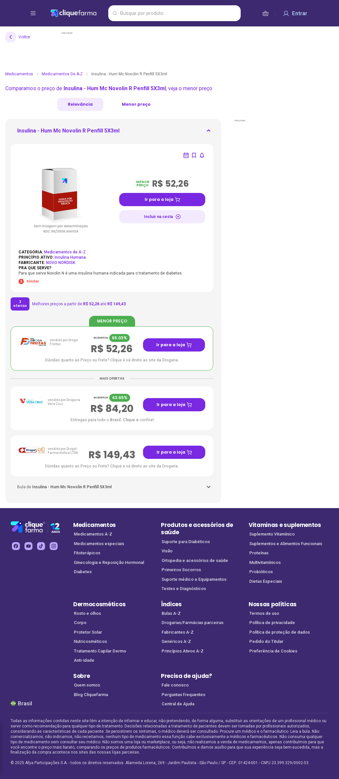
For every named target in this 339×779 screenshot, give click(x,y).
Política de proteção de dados (279, 632)
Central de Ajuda (178, 703)
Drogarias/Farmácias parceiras (192, 622)
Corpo (80, 622)
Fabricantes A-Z (178, 632)
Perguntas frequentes (183, 694)
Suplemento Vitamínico (272, 534)
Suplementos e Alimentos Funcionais (285, 543)
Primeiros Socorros (181, 569)
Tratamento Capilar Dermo (100, 651)
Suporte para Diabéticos (186, 541)
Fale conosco (175, 685)
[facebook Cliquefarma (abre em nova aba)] (16, 546)
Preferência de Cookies (273, 651)
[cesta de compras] (265, 13)
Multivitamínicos (265, 562)
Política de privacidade (272, 622)
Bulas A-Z (171, 613)
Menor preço (136, 104)
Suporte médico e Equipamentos (194, 579)
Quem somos (87, 685)
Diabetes (83, 571)
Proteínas (258, 552)
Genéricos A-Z (176, 641)
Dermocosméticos (99, 604)
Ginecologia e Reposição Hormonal (109, 562)
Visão (167, 550)
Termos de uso (264, 613)
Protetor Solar (88, 632)
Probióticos (261, 571)
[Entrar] (295, 13)
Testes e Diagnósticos (184, 588)
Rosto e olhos (87, 613)
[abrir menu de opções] (33, 13)
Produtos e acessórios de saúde (197, 528)
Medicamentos (19, 74)
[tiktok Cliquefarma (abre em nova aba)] (41, 546)
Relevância (80, 104)
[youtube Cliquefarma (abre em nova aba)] (28, 546)
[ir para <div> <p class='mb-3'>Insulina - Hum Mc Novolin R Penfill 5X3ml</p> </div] (68, 133)
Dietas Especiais (265, 581)
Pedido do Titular (266, 641)
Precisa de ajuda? (186, 676)
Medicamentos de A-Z (62, 74)
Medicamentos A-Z (93, 534)
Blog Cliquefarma (91, 694)
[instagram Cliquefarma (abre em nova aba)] (53, 546)
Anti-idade (84, 660)
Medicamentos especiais (99, 543)
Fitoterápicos (87, 552)
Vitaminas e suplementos (285, 525)
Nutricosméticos (90, 641)
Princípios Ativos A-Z (183, 651)
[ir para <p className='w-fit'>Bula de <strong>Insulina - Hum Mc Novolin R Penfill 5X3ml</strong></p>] (64, 487)
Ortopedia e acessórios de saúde (195, 560)
